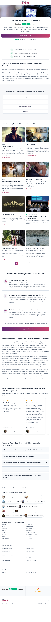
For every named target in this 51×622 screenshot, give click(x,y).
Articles (28, 573)
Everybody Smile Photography (11, 181)
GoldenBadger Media (8, 214)
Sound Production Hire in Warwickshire (25, 514)
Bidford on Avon (30, 530)
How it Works (30, 552)
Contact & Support (31, 576)
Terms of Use (12, 607)
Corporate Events (6, 564)
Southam (4, 537)
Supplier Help (30, 554)
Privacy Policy (5, 607)
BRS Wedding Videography (34, 179)
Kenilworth (4, 531)
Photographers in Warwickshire (33, 500)
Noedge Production (7, 146)
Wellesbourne (5, 541)
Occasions (4, 566)
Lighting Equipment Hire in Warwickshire (12, 519)
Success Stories (6, 554)
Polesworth (29, 533)
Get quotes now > (6, 157)
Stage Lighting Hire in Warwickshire (33, 519)
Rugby (3, 535)
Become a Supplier (7, 552)
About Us (4, 573)
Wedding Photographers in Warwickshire (12, 500)
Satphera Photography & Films (35, 248)
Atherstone (29, 527)
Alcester (4, 527)
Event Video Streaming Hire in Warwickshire (33, 505)
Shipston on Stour (30, 535)
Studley (3, 539)
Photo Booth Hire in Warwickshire (11, 505)
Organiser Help (30, 566)
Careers (4, 576)
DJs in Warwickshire (8, 514)
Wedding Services (31, 564)
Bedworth (4, 530)
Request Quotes (6, 561)
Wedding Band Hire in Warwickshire (28, 509)
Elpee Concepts (30, 145)
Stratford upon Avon (31, 537)
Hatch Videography (13, 433)
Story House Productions (9, 248)
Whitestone (29, 541)
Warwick (28, 539)
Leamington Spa (30, 531)
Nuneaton (4, 533)
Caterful (4, 578)
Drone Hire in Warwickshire (9, 509)
